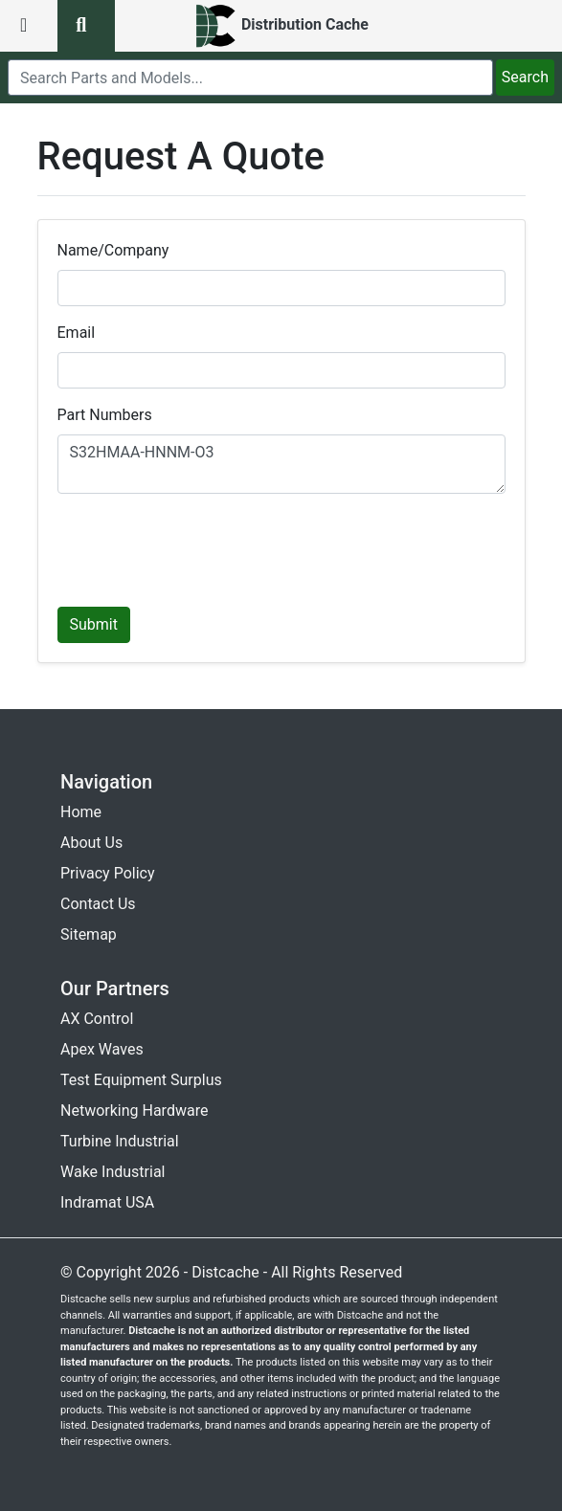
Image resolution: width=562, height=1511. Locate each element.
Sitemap (88, 934)
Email (76, 332)
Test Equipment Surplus (141, 1080)
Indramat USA (107, 1202)
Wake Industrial (112, 1172)
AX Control (96, 1019)
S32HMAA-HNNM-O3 (281, 464)
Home (80, 812)
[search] (250, 77)
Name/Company (113, 250)
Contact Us (98, 904)
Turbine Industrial (119, 1141)
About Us (91, 842)
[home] (281, 26)
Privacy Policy (107, 873)
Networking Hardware (134, 1110)
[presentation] (202, 546)
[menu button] (28, 26)
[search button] (86, 26)
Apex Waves (102, 1049)
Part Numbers (104, 415)
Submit (94, 624)
